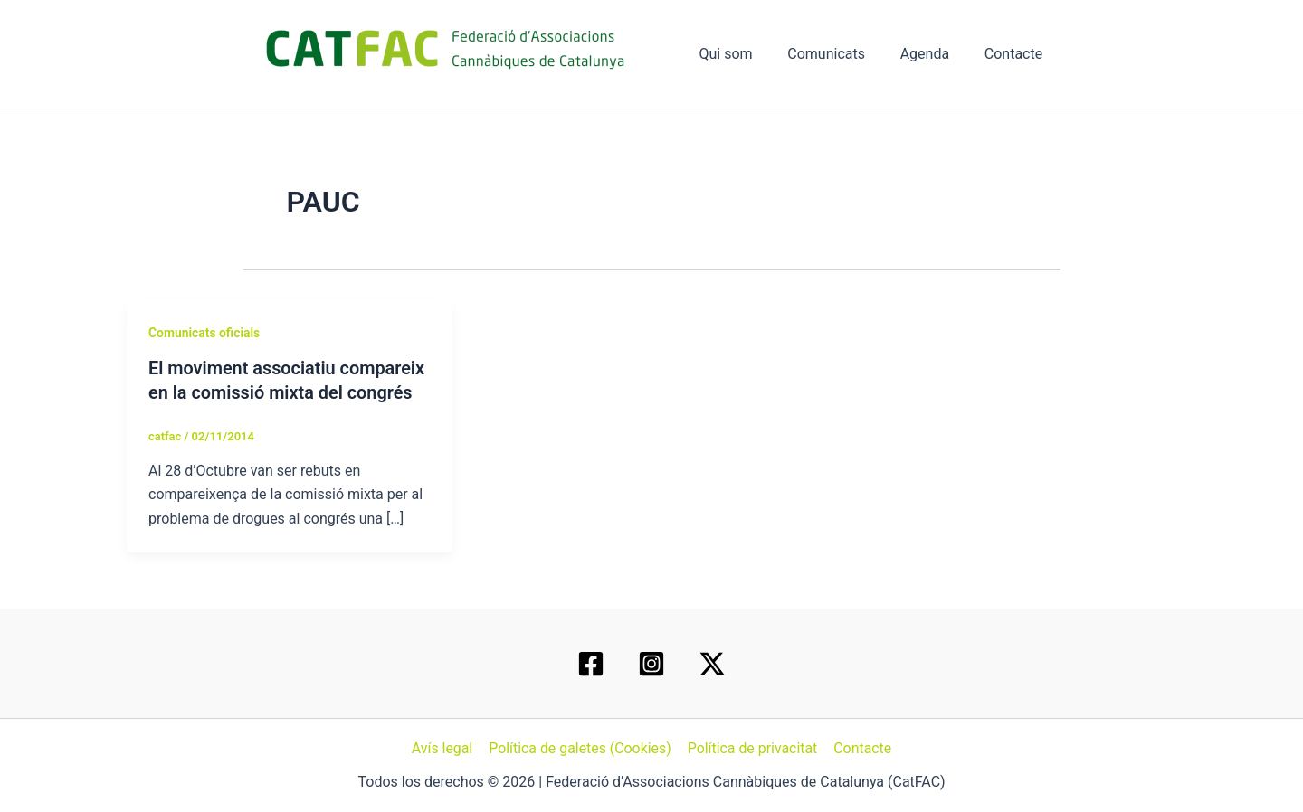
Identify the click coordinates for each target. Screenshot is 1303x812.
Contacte (1016, 53)
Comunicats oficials (204, 333)
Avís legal (443, 748)
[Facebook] (590, 663)
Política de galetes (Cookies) (580, 748)
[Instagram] (651, 663)
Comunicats (841, 53)
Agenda (933, 53)
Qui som (747, 53)
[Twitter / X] (712, 663)
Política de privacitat (752, 748)
